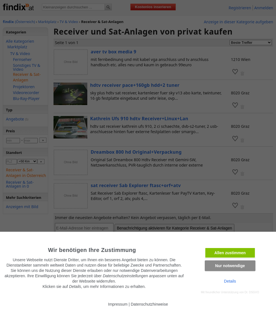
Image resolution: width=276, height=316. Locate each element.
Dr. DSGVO (251, 292)
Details (230, 281)
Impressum (118, 304)
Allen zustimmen (230, 253)
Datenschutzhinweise (149, 304)
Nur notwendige (230, 265)
